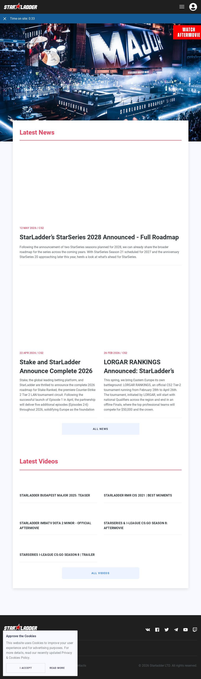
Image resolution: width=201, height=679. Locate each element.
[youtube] (185, 629)
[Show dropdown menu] (181, 7)
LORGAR (149, 395)
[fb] (157, 629)
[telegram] (176, 629)
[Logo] (91, 7)
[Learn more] (100, 77)
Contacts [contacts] (80, 665)
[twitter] (166, 629)
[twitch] (195, 629)
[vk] (147, 629)
